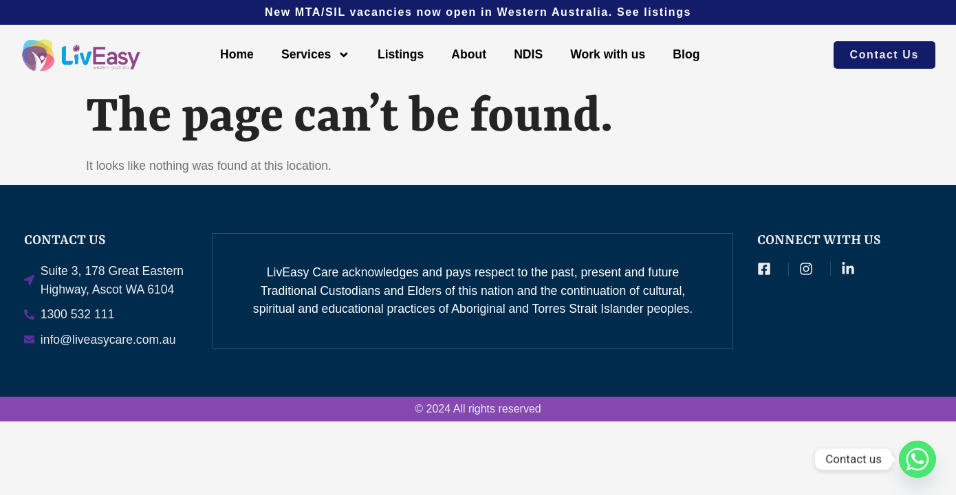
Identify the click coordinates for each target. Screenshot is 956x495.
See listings (654, 12)
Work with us (607, 54)
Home (237, 54)
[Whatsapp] (917, 459)
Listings (401, 54)
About (468, 54)
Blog (686, 54)
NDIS (528, 54)
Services (315, 55)
